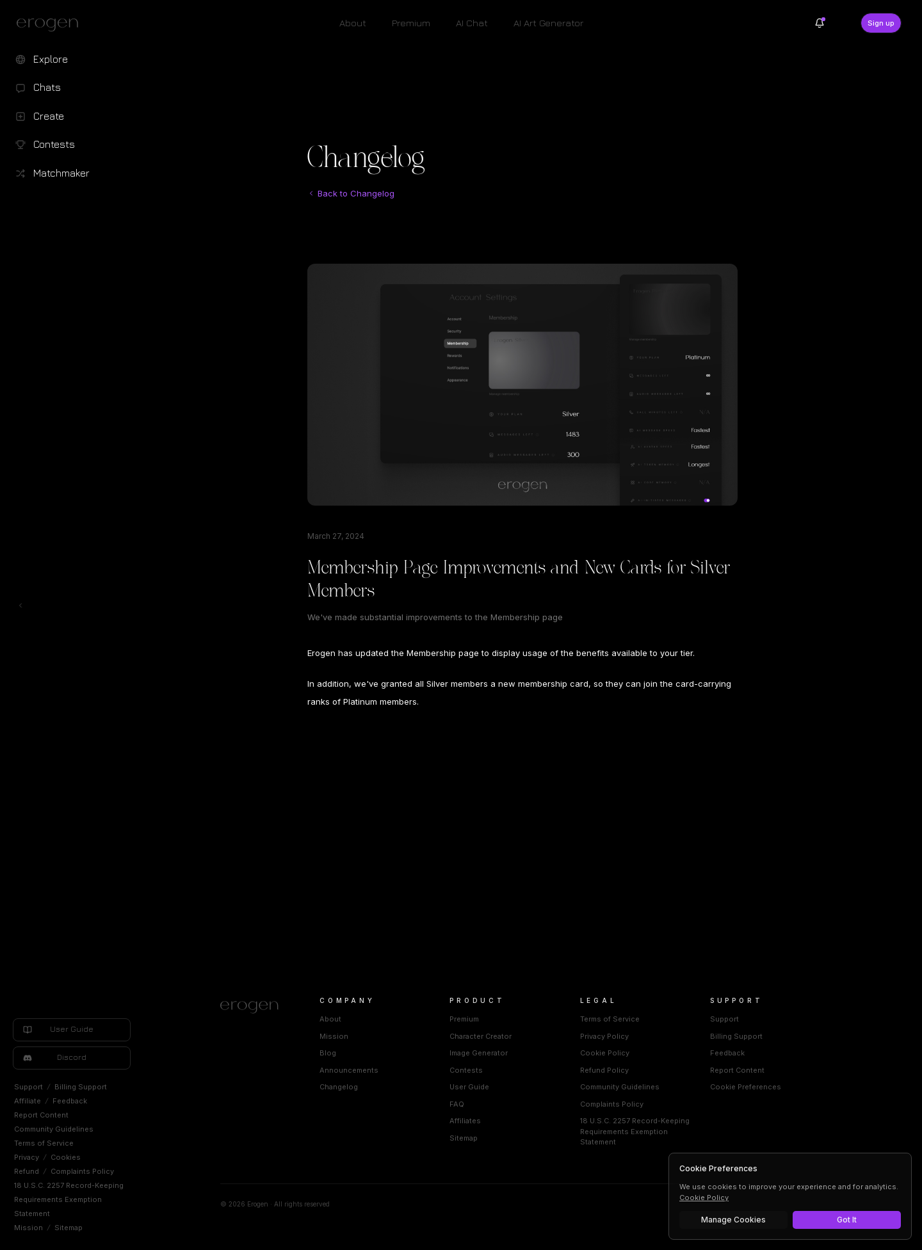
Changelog (338, 1086)
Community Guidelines (53, 1129)
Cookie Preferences (745, 1086)
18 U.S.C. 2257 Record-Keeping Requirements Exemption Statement (69, 1199)
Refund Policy (604, 1070)
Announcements (348, 1070)
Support (28, 1086)
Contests (466, 1070)
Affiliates (465, 1120)
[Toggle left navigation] (20, 605)
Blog (327, 1052)
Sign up (881, 23)
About (352, 22)
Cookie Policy (604, 1052)
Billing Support (80, 1086)
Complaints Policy (82, 1171)
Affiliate (27, 1100)
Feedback (70, 1100)
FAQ (456, 1104)
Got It (847, 1219)
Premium (411, 22)
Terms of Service (44, 1143)
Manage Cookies (733, 1219)
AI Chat (472, 22)
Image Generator (478, 1052)
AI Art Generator (548, 22)
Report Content (41, 1114)
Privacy (26, 1157)
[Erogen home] (51, 24)
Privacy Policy (604, 1036)
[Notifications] (819, 23)
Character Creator (480, 1036)
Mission (28, 1227)
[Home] (254, 1007)
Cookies (66, 1157)
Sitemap (68, 1227)
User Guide (469, 1086)
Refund (26, 1171)
